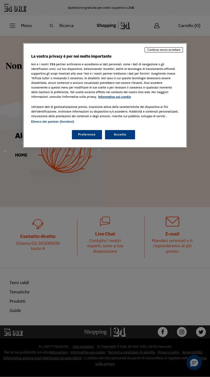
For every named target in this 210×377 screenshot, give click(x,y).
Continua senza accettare (163, 49)
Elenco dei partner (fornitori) (52, 121)
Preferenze (87, 134)
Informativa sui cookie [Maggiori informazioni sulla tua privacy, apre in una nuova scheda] (114, 96)
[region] (105, 95)
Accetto (120, 134)
